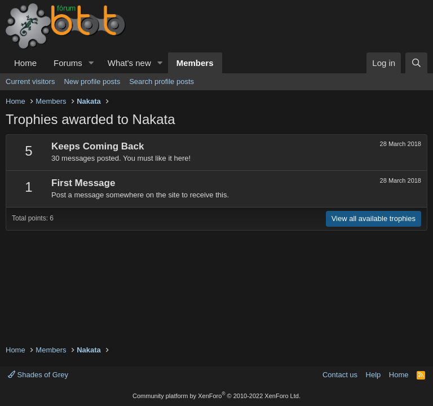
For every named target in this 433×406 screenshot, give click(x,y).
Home (25, 63)
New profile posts (92, 81)
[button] (91, 62)
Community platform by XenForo (216, 395)
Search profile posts (161, 81)
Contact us (339, 374)
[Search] (416, 62)
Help (373, 374)
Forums (68, 63)
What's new (129, 63)
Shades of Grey (38, 374)
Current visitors (30, 81)
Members (195, 63)
